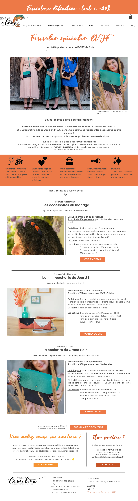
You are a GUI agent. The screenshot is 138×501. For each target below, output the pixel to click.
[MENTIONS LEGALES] (60, 489)
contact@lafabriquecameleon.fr (107, 457)
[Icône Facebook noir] (93, 489)
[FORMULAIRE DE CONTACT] (88, 427)
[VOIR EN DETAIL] (92, 259)
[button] (131, 16)
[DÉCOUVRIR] (66, 194)
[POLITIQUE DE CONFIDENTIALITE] (66, 492)
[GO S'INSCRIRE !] (46, 465)
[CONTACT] (108, 465)
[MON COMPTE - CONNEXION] (64, 481)
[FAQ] (56, 484)
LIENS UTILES (56, 478)
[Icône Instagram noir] (88, 489)
